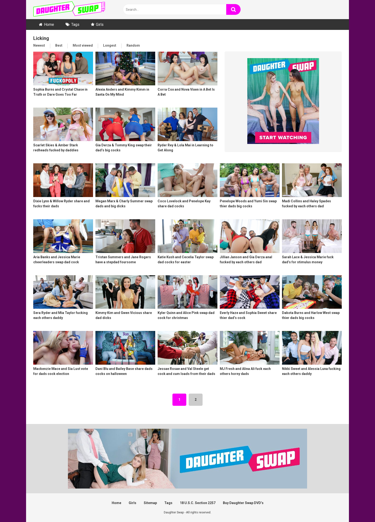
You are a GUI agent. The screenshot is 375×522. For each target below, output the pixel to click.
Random (133, 45)
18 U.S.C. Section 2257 (197, 503)
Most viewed (83, 45)
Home (49, 24)
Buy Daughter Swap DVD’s (243, 503)
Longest (109, 45)
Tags (75, 24)
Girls (100, 24)
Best (58, 45)
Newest (39, 45)
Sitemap (150, 503)
